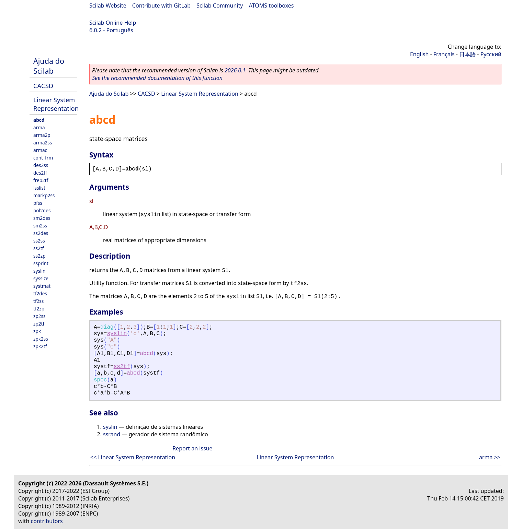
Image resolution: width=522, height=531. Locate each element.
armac (40, 150)
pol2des (41, 210)
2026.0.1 (235, 70)
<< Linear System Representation (132, 457)
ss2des (40, 233)
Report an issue (192, 448)
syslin (39, 271)
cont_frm (43, 157)
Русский (490, 54)
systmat (41, 286)
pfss (37, 203)
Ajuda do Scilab (48, 66)
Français (444, 54)
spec (100, 380)
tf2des (40, 293)
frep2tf (40, 180)
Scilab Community (219, 5)
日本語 (467, 54)
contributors (47, 521)
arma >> (489, 457)
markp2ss (44, 195)
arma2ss (42, 142)
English (419, 54)
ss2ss (39, 240)
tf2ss (38, 301)
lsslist (39, 188)
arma (39, 127)
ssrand (111, 434)
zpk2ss (40, 338)
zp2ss (39, 316)
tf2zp (38, 308)
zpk (37, 331)
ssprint (40, 263)
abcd (38, 120)
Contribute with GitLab (161, 5)
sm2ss (40, 225)
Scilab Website (107, 5)
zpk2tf (40, 346)
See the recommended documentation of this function (157, 78)
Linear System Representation (56, 104)
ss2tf (38, 248)
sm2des (41, 218)
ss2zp (39, 255)
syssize (40, 278)
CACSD (43, 85)
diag (106, 327)
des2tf (40, 172)
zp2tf (38, 323)
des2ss (40, 165)
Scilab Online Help (112, 22)
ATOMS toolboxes (271, 5)
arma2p (41, 135)
